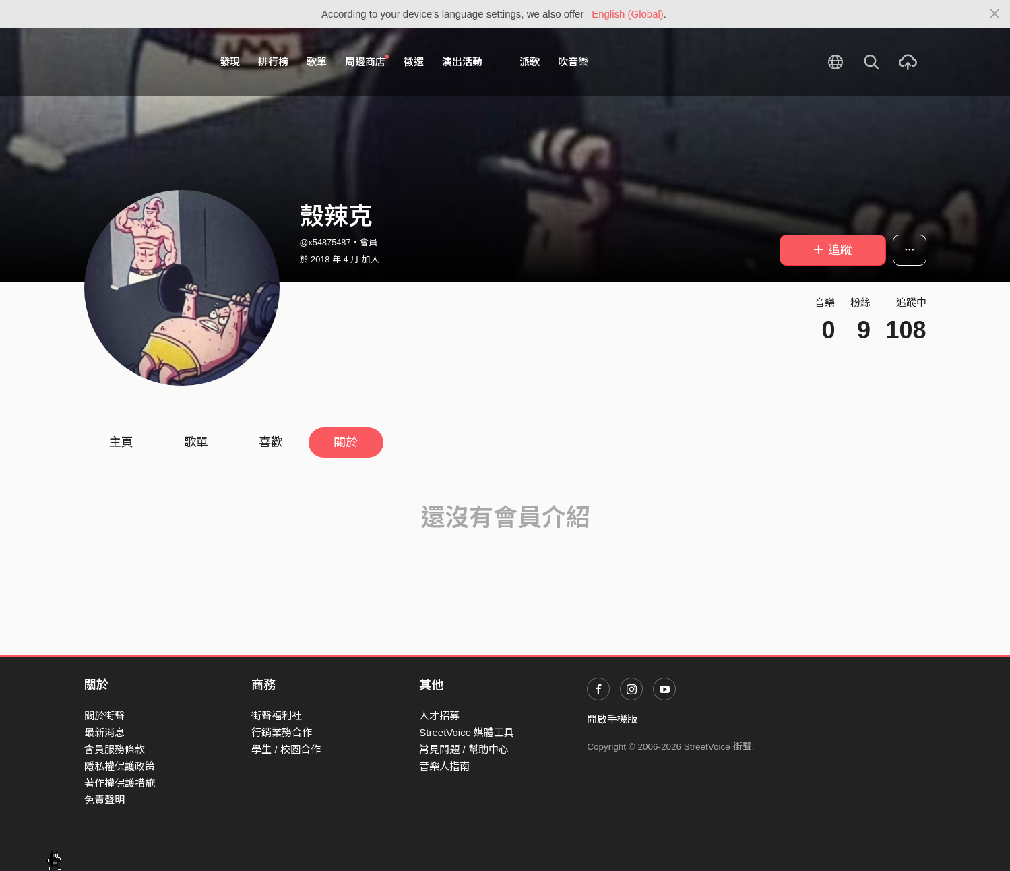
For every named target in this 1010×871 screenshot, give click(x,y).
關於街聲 (104, 715)
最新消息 (104, 732)
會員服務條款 (114, 749)
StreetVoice (139, 62)
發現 (230, 61)
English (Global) (628, 14)
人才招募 (439, 715)
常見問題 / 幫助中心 (464, 749)
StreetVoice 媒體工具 (466, 732)
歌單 (317, 61)
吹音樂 (573, 61)
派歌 (529, 61)
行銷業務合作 (281, 732)
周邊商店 (367, 61)
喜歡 (271, 442)
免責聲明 (104, 800)
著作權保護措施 (119, 783)
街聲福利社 (276, 715)
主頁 (121, 442)
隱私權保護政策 (119, 766)
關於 (346, 442)
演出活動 (462, 61)
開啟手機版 (612, 719)
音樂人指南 (444, 766)
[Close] (995, 14)
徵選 (414, 61)
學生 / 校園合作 (286, 749)
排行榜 (273, 61)
